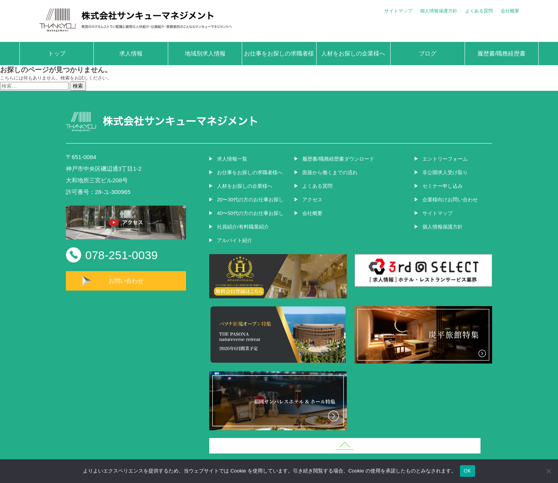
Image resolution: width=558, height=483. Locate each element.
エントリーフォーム (445, 159)
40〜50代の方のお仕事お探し (250, 213)
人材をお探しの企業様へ (353, 53)
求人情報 (131, 53)
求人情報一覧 (232, 159)
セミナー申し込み (442, 186)
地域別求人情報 (205, 53)
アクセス (312, 200)
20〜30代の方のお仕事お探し (250, 200)
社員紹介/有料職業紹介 (243, 227)
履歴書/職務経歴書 (501, 53)
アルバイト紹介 (234, 240)
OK (467, 471)
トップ (56, 53)
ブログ (427, 53)
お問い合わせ (125, 280)
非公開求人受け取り (445, 172)
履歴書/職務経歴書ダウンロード (338, 159)
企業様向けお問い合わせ (450, 200)
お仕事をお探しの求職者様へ (279, 57)
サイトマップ (398, 11)
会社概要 (510, 11)
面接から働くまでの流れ (330, 172)
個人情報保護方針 (438, 11)
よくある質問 (479, 11)
